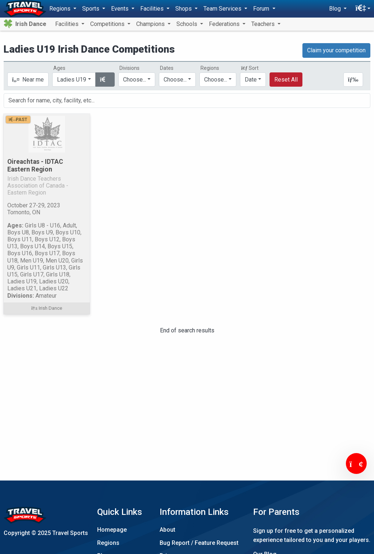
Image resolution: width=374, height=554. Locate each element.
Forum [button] (262, 8)
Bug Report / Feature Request (199, 542)
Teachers (263, 23)
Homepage (112, 529)
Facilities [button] (152, 8)
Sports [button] (91, 8)
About (167, 529)
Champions (151, 23)
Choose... (215, 79)
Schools (187, 23)
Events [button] (120, 8)
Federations (225, 23)
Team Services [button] (223, 8)
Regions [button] (60, 8)
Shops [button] (184, 8)
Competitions (108, 23)
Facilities (67, 23)
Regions (108, 542)
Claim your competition (336, 50)
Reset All (286, 79)
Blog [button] (335, 8)
